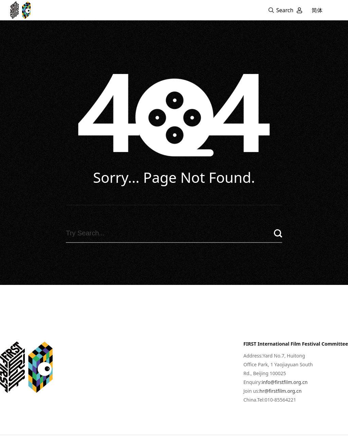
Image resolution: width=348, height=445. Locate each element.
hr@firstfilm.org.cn (281, 405)
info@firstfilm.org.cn (285, 396)
